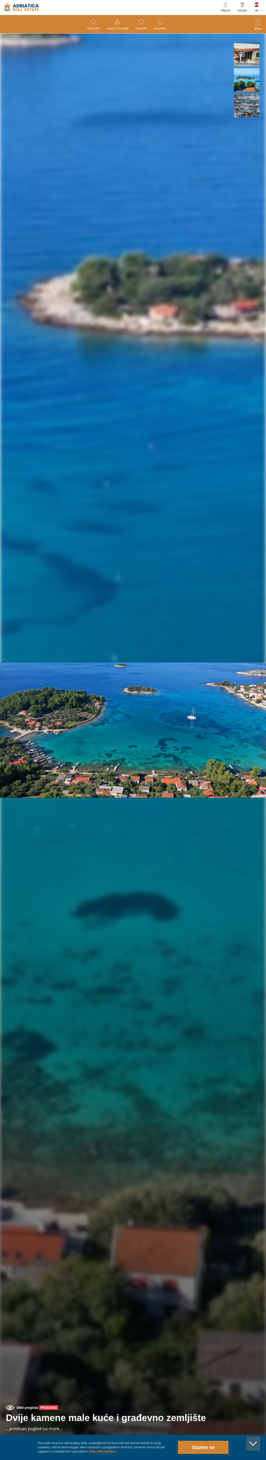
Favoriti (141, 28)
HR (257, 10)
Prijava (225, 10)
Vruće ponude (117, 28)
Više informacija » (102, 1451)
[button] (246, 54)
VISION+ (242, 10)
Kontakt (160, 28)
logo (21, 7)
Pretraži (93, 28)
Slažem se (203, 1447)
